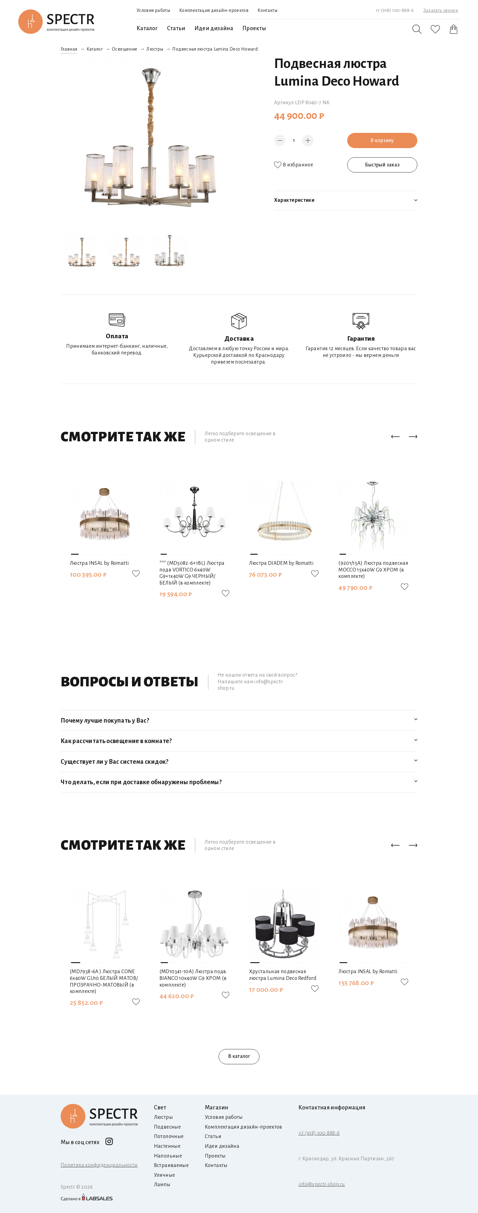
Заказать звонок (440, 10)
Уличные (164, 1175)
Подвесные (167, 1127)
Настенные (167, 1146)
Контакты (267, 10)
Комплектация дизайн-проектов (213, 10)
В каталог (239, 1056)
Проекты (254, 28)
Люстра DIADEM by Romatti (281, 563)
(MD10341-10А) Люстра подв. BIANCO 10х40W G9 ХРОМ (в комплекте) (193, 978)
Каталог (147, 28)
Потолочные (169, 1136)
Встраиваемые (171, 1165)
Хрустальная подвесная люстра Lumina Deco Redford (282, 975)
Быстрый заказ (382, 165)
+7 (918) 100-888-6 (394, 10)
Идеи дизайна (213, 28)
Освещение (124, 49)
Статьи (176, 28)
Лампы (162, 1184)
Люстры (154, 49)
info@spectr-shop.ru (321, 1184)
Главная (69, 49)
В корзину (382, 140)
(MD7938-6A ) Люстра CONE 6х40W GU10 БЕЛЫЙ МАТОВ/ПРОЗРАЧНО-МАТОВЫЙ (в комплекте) (104, 981)
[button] (395, 437)
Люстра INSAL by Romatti (99, 563)
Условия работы (153, 10)
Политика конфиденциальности (99, 1165)
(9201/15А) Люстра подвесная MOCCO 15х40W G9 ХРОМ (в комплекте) (373, 569)
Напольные (168, 1156)
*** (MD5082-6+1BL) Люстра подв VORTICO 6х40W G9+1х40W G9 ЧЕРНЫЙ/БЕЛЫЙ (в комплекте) (192, 573)
